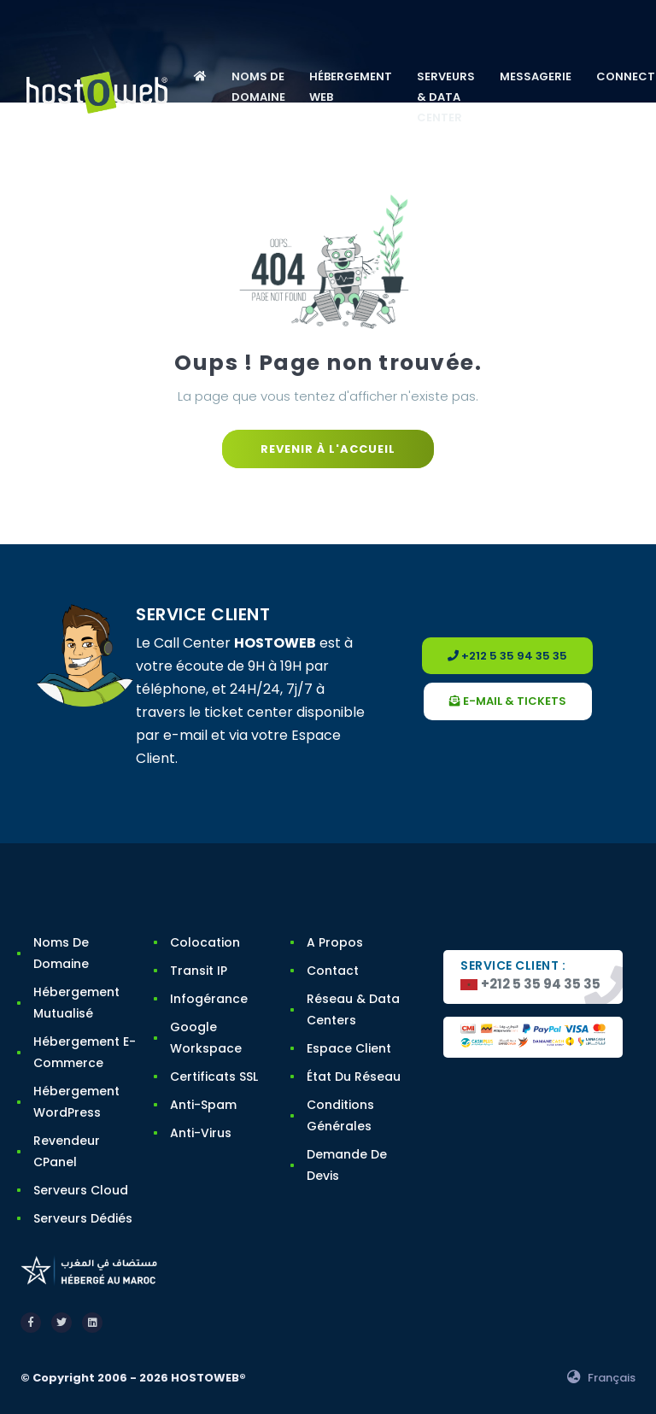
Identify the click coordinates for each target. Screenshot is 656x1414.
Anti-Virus (200, 1132)
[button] (200, 77)
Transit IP (198, 970)
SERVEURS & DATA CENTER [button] (446, 97)
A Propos (335, 942)
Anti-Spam (203, 1104)
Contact (333, 970)
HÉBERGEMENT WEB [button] (350, 86)
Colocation (205, 942)
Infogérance (209, 998)
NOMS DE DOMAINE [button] (258, 86)
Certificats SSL (214, 1076)
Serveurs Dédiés (82, 1218)
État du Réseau (354, 1076)
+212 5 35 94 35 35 (507, 656)
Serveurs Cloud (80, 1190)
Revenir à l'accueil (328, 449)
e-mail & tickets (507, 701)
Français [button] (601, 1378)
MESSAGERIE (535, 76)
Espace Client (349, 1048)
